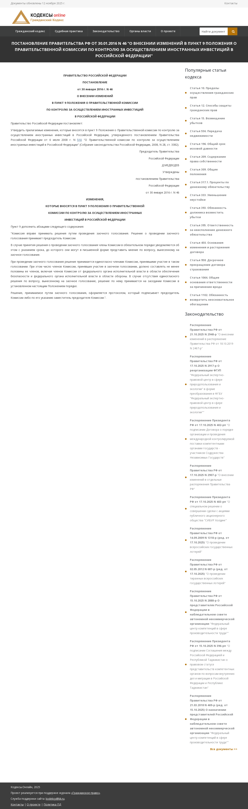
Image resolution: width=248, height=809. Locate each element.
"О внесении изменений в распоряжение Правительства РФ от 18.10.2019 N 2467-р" (212, 336)
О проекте (168, 31)
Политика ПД (52, 804)
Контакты (230, 3)
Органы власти (140, 31)
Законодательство (106, 31)
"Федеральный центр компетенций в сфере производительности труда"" (212, 612)
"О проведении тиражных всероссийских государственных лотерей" (209, 571)
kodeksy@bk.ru (55, 798)
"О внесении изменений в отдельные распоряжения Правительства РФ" (212, 477)
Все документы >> (223, 749)
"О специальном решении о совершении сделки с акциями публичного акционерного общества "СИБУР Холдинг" (210, 508)
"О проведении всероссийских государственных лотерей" (211, 540)
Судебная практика (69, 31)
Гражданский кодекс (30, 31)
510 (79, 140)
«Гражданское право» (85, 793)
